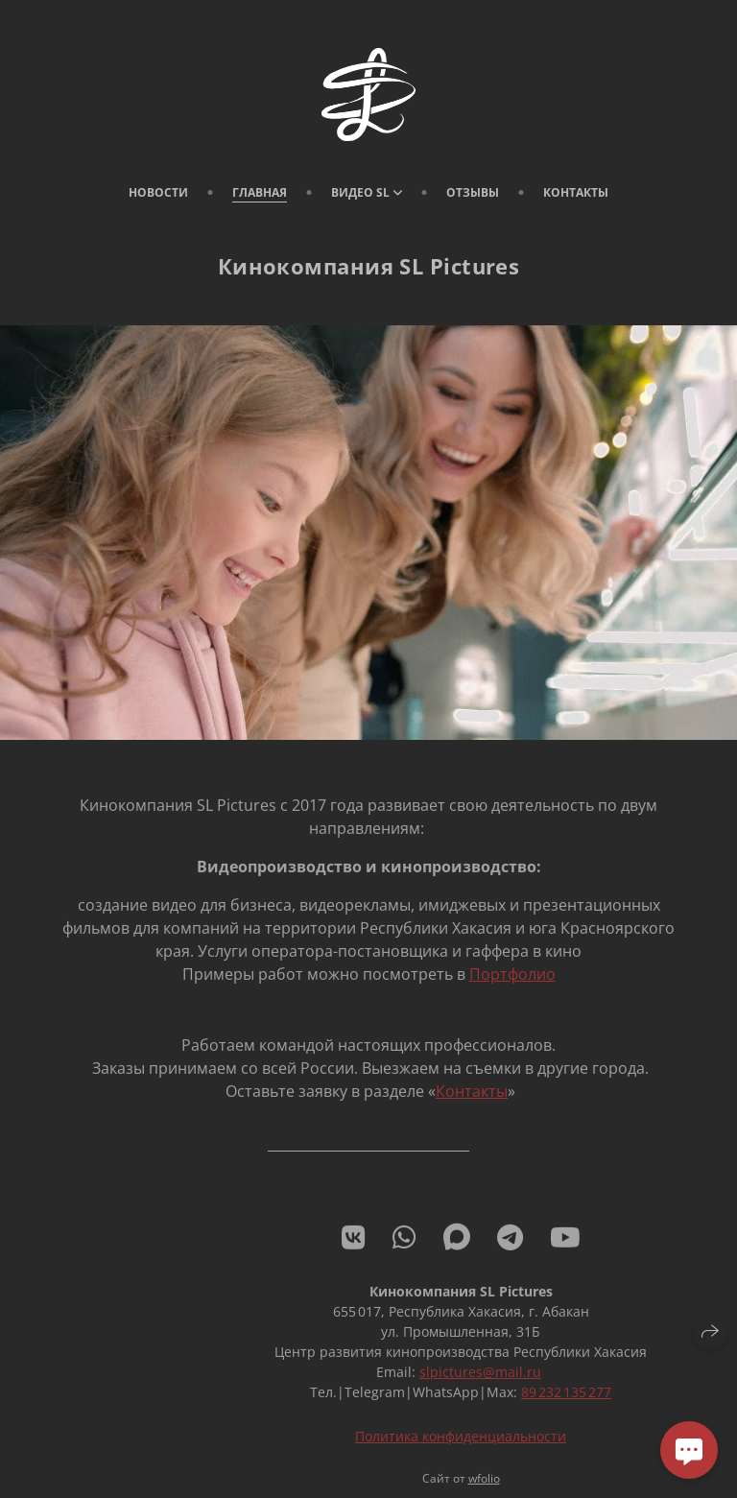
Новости (158, 192)
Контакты (575, 192)
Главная (259, 192)
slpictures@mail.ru (480, 1382)
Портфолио (512, 984)
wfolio (484, 1489)
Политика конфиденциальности (460, 1447)
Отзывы (472, 192)
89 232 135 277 (566, 1402)
